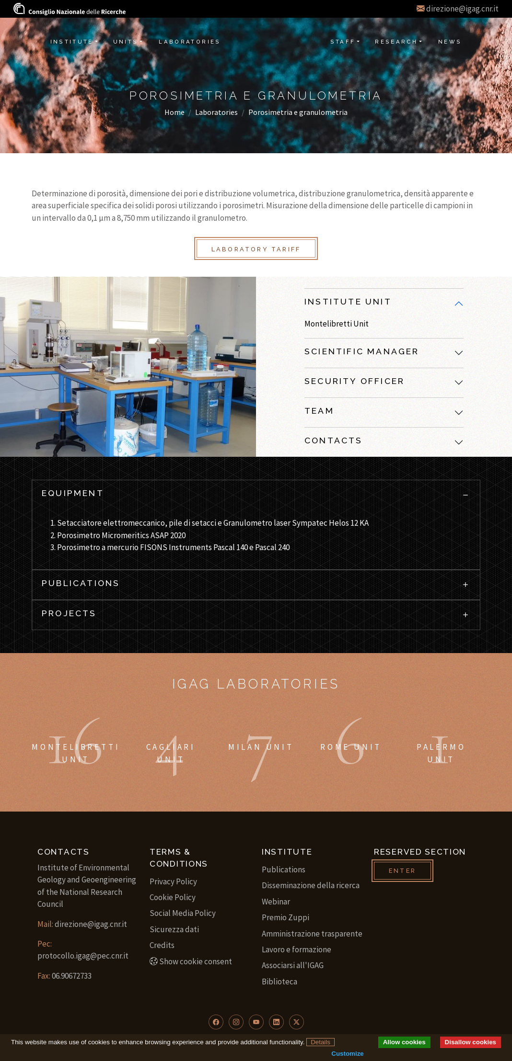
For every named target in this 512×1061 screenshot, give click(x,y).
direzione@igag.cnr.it (462, 8)
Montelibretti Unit (336, 323)
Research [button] (396, 41)
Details (320, 1042)
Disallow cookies (470, 1042)
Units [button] (126, 41)
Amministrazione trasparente (312, 933)
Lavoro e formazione (296, 949)
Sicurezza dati (174, 929)
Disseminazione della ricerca (311, 885)
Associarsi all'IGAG (293, 965)
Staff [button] (343, 41)
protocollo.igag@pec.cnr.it (82, 955)
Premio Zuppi (285, 917)
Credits (162, 945)
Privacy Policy (173, 881)
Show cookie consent (191, 961)
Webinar (276, 901)
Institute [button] (71, 41)
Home (174, 112)
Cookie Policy (173, 897)
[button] (216, 1022)
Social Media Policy (183, 913)
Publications (283, 869)
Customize (347, 1053)
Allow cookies (404, 1042)
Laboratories (216, 112)
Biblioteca (279, 981)
